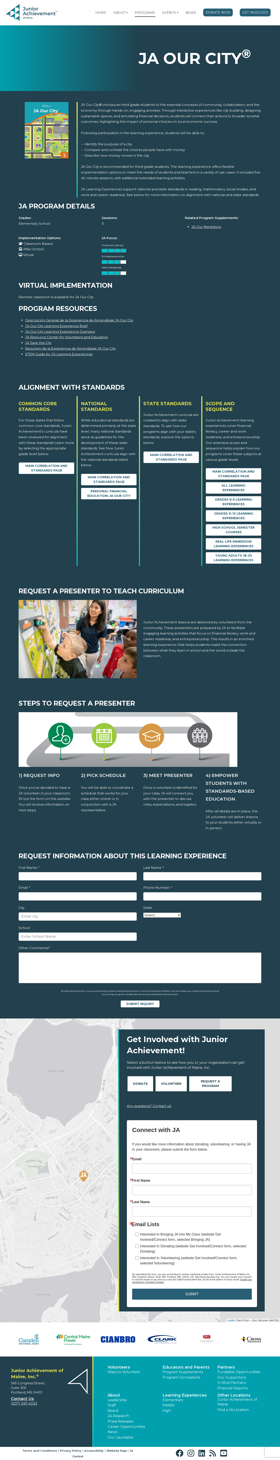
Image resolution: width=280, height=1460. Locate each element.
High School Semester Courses (233, 530)
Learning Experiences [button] (185, 1395)
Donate (140, 1084)
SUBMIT (191, 1294)
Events (169, 13)
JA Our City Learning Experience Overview (60, 332)
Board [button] (113, 1411)
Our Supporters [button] (231, 1377)
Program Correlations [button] (181, 1377)
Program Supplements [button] (183, 1372)
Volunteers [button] (119, 1367)
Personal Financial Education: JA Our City (108, 493)
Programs (145, 13)
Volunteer (171, 1084)
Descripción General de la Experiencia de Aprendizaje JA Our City (79, 320)
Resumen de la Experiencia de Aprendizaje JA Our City (70, 348)
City (21, 908)
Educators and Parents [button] (186, 1367)
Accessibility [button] (94, 1450)
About (119, 13)
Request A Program (210, 1083)
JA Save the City (38, 343)
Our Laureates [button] (120, 1437)
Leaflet (230, 1320)
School (24, 928)
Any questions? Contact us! (149, 1106)
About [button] (114, 1395)
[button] (127, 13)
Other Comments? (34, 948)
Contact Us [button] (22, 1399)
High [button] (167, 1411)
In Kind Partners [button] (231, 1383)
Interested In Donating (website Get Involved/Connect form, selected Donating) (193, 1248)
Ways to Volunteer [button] (124, 1372)
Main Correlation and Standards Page (46, 468)
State (147, 908)
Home (100, 13)
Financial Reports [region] (232, 1388)
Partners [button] (226, 1367)
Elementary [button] (173, 1400)
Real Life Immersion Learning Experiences (234, 544)
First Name (29, 868)
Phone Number (157, 887)
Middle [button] (169, 1405)
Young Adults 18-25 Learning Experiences (234, 558)
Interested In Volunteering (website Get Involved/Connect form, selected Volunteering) (189, 1260)
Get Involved (255, 12)
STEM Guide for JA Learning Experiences (59, 354)
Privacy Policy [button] (70, 1450)
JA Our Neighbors (206, 227)
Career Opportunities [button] (126, 1427)
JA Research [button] (118, 1416)
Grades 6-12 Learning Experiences (233, 516)
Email (24, 887)
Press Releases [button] (120, 1421)
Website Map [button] (117, 1450)
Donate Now (218, 12)
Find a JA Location (233, 1410)
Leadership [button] (117, 1400)
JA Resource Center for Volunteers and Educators (66, 337)
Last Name (153, 868)
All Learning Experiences (233, 488)
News (191, 13)
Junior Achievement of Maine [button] (237, 1401)
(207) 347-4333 (24, 1403)
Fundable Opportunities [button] (238, 1372)
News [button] (112, 1432)
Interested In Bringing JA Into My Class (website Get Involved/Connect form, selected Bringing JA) (180, 1236)
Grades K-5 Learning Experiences (233, 502)
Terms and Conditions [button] (39, 1450)
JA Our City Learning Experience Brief (56, 326)
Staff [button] (112, 1405)
